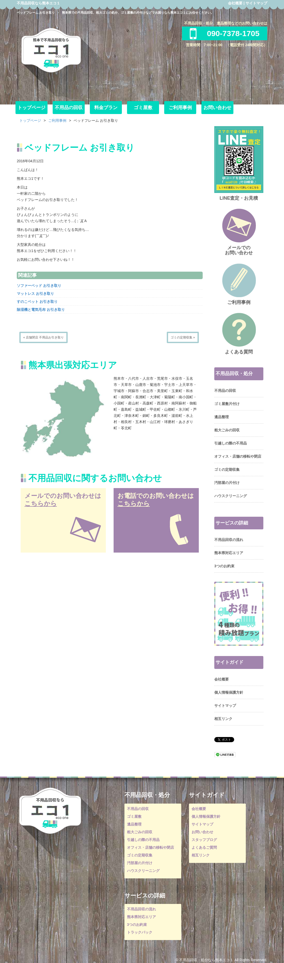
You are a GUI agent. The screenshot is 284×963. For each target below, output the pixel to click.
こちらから (41, 503)
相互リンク (223, 719)
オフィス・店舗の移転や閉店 (237, 456)
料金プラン (105, 107)
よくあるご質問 (204, 847)
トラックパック (139, 932)
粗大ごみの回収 (227, 430)
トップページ (31, 107)
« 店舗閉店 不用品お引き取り (43, 337)
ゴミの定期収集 (227, 469)
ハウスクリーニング (230, 496)
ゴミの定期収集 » (183, 337)
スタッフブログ (204, 840)
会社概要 (235, 3)
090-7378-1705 (224, 33)
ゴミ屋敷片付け (227, 404)
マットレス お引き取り (35, 294)
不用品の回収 (69, 107)
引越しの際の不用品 (230, 443)
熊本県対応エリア (228, 553)
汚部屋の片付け (227, 483)
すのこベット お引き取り (37, 302)
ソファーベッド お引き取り (39, 286)
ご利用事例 (180, 107)
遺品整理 (221, 417)
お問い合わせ (217, 107)
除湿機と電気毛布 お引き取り (41, 309)
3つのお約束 (224, 566)
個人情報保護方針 (228, 692)
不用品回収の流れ (228, 540)
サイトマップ (256, 3)
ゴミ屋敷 (143, 107)
